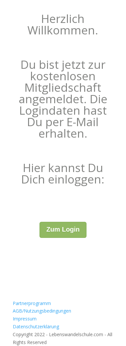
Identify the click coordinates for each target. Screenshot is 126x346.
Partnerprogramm (32, 303)
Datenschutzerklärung (36, 326)
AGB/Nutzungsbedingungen (42, 311)
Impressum (25, 319)
